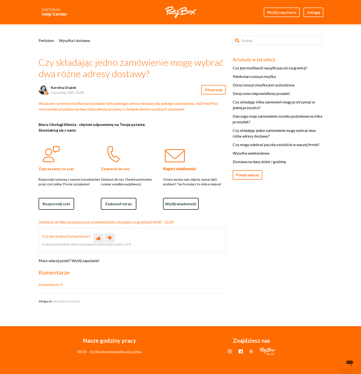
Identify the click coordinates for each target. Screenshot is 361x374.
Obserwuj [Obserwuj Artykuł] (213, 89)
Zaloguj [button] (313, 12)
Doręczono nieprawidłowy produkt (261, 93)
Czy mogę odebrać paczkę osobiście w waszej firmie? (276, 144)
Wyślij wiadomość (180, 203)
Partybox (46, 40)
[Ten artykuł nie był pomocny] (109, 238)
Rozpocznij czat (56, 203)
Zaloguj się (45, 301)
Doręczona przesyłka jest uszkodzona (263, 85)
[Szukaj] (278, 40)
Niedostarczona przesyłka (254, 76)
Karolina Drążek (63, 87)
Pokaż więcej (247, 175)
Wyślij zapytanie (281, 12)
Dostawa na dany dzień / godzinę (259, 161)
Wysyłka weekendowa (251, 153)
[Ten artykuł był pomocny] (98, 238)
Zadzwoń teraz (118, 203)
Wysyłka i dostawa (74, 40)
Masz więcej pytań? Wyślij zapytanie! (69, 260)
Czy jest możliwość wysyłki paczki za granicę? (270, 68)
